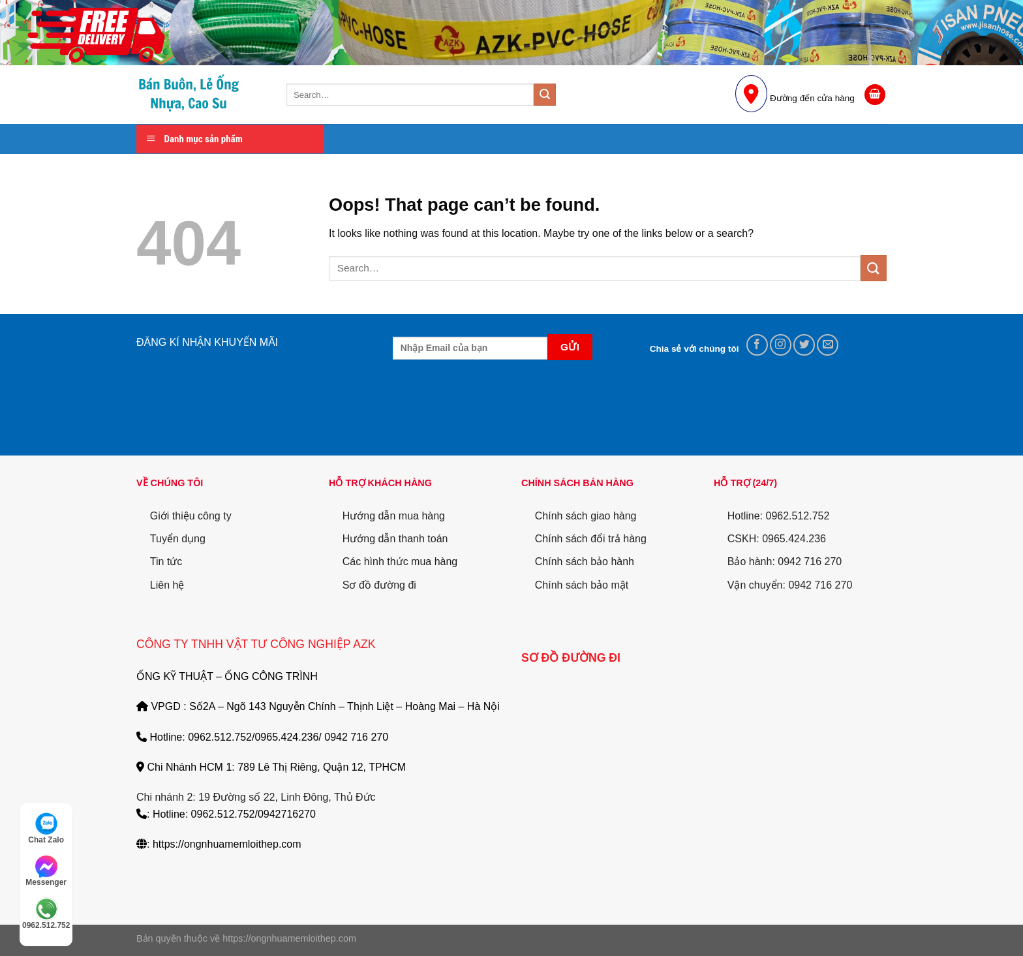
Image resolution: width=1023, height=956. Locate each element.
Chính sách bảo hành (584, 561)
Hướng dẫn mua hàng (394, 515)
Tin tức (166, 561)
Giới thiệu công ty (191, 515)
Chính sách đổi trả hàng (591, 538)
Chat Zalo (46, 828)
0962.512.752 (46, 913)
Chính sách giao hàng (586, 515)
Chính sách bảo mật (581, 585)
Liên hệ (167, 585)
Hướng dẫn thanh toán (395, 538)
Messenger (46, 871)
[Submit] (545, 95)
